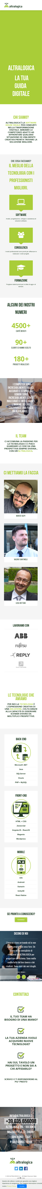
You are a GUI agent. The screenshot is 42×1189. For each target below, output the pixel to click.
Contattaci (21, 920)
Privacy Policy (11, 1186)
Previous (18, 977)
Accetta (21, 1186)
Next (24, 977)
